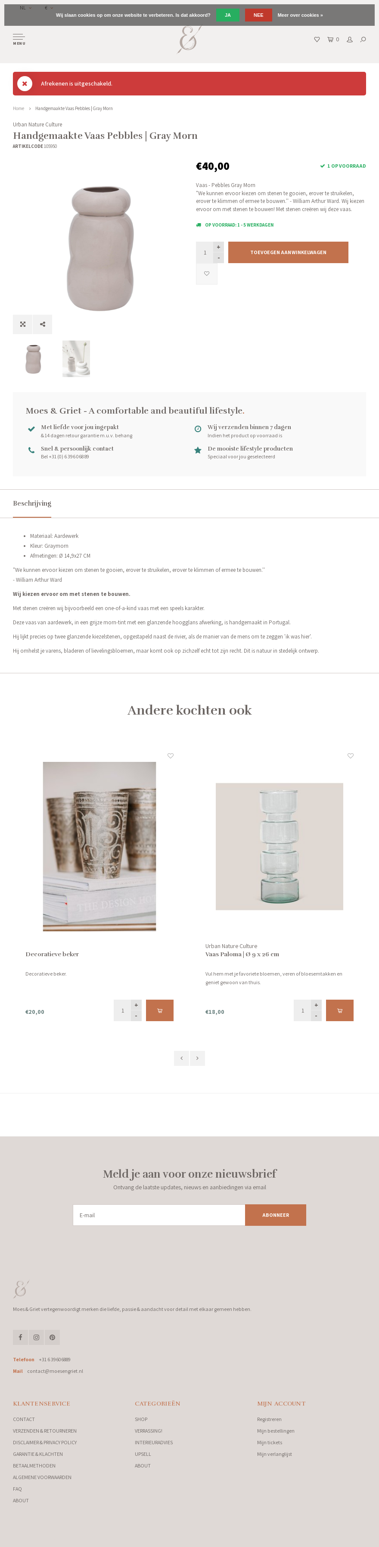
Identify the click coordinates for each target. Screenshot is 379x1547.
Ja (228, 15)
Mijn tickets (269, 1442)
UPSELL (143, 1454)
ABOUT (21, 1500)
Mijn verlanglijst (274, 1454)
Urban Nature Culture (37, 124)
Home (18, 108)
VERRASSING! (148, 1430)
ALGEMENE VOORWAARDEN (42, 1477)
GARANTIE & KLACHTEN (38, 1454)
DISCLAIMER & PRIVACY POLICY (45, 1442)
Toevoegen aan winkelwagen (288, 252)
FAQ (17, 1489)
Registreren (269, 1419)
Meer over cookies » (300, 15)
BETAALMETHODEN (34, 1465)
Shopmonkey (153, 1538)
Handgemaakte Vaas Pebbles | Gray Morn (74, 108)
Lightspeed (107, 1538)
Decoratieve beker (52, 954)
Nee (259, 15)
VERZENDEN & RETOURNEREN (45, 1430)
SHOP (141, 1419)
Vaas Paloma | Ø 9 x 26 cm (242, 954)
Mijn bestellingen (276, 1430)
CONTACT (24, 1419)
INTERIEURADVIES (154, 1442)
